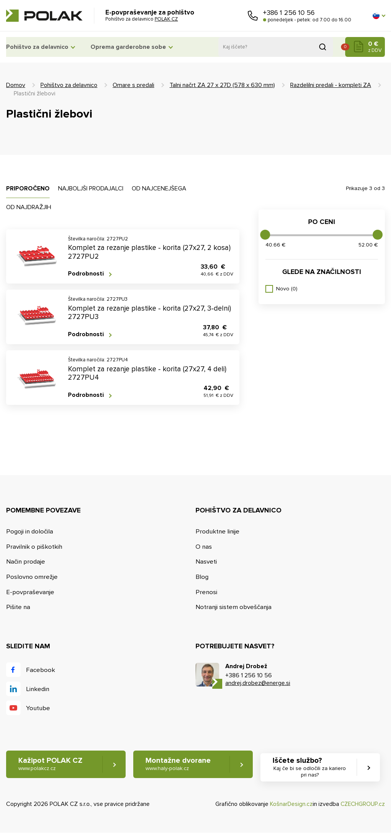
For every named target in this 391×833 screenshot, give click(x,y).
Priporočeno (28, 188)
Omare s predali (133, 85)
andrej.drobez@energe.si (257, 683)
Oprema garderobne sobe (133, 47)
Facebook (40, 670)
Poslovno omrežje (32, 577)
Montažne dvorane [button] (180, 764)
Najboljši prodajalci (90, 188)
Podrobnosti (86, 273)
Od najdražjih (28, 207)
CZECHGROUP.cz (362, 804)
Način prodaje (25, 562)
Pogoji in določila (29, 531)
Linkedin (38, 689)
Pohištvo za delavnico (37, 47)
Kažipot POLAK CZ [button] (50, 764)
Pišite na (18, 607)
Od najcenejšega (159, 188)
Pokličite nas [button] (252, 15)
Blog (202, 577)
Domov (15, 85)
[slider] (265, 235)
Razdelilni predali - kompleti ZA (330, 85)
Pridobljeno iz (322, 47)
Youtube (38, 708)
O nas (204, 547)
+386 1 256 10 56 (289, 12)
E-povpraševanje (30, 592)
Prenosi (207, 592)
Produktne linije (218, 531)
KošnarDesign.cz (289, 804)
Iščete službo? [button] (313, 768)
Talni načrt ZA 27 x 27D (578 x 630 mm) (222, 85)
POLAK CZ (44, 16)
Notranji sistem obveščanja (234, 607)
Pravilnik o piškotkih (34, 547)
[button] (379, 15)
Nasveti (206, 562)
